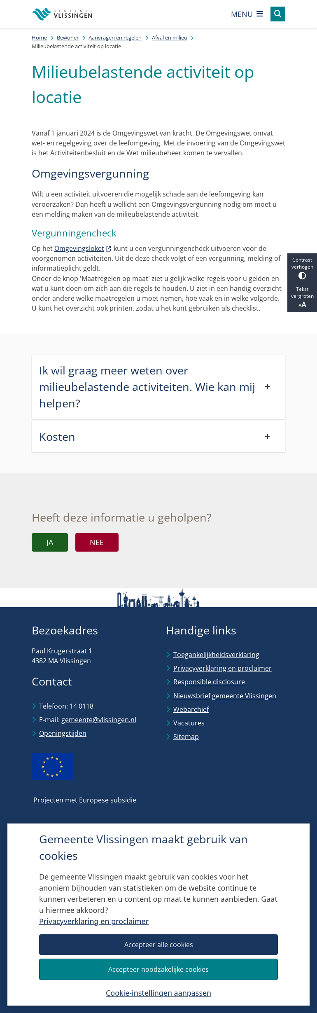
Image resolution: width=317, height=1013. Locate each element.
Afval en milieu (169, 37)
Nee (97, 542)
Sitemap (186, 736)
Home (39, 37)
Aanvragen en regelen (115, 37)
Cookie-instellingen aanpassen (158, 992)
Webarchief (191, 709)
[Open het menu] (247, 14)
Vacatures (189, 723)
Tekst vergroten (302, 297)
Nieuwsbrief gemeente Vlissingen (224, 695)
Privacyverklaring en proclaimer (94, 921)
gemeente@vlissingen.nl (98, 719)
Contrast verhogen (302, 268)
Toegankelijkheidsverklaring (216, 654)
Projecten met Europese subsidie (84, 800)
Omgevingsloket (83, 248)
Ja (50, 542)
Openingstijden (62, 733)
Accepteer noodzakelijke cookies (158, 968)
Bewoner (68, 37)
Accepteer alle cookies (158, 944)
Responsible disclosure (209, 681)
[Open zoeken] (277, 14)
